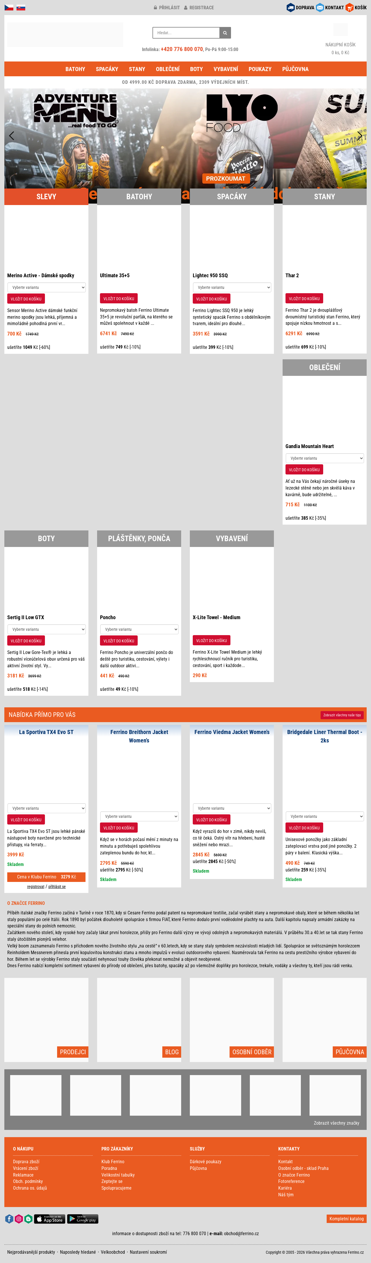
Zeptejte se (112, 1181)
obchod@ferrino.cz (241, 1233)
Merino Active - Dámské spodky (40, 275)
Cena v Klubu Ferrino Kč (46, 877)
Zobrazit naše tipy (342, 715)
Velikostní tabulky (118, 1175)
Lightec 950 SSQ (210, 275)
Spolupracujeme (116, 1188)
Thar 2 (292, 275)
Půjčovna (295, 69)
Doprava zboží (26, 1161)
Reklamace (23, 1175)
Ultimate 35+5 (115, 275)
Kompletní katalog (347, 1219)
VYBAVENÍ (232, 538)
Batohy (75, 69)
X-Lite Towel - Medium (216, 617)
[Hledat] (225, 33)
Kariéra (285, 1188)
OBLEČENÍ (324, 367)
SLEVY (46, 196)
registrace (199, 7)
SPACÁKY (232, 196)
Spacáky (107, 69)
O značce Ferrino (294, 1175)
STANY (324, 196)
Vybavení (226, 69)
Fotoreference (291, 1181)
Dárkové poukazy (205, 1161)
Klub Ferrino (112, 1161)
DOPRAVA (305, 7)
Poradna (109, 1168)
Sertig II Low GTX (25, 617)
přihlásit (167, 7)
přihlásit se (57, 886)
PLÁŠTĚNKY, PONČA (139, 538)
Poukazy (260, 69)
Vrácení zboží (25, 1168)
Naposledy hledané (78, 1252)
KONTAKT (334, 7)
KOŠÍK (361, 7)
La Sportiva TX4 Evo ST (46, 732)
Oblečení (167, 69)
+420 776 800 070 (182, 49)
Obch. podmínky (28, 1181)
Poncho (108, 617)
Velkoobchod (113, 1252)
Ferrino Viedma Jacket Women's (232, 732)
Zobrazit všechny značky (336, 1123)
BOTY (46, 538)
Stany (137, 69)
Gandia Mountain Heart (309, 446)
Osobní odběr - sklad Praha (303, 1168)
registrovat (35, 886)
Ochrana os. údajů (30, 1188)
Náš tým (286, 1194)
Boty (196, 69)
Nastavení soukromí (148, 1252)
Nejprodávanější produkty (31, 1252)
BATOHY (139, 196)
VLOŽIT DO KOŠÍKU (26, 299)
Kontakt (285, 1161)
